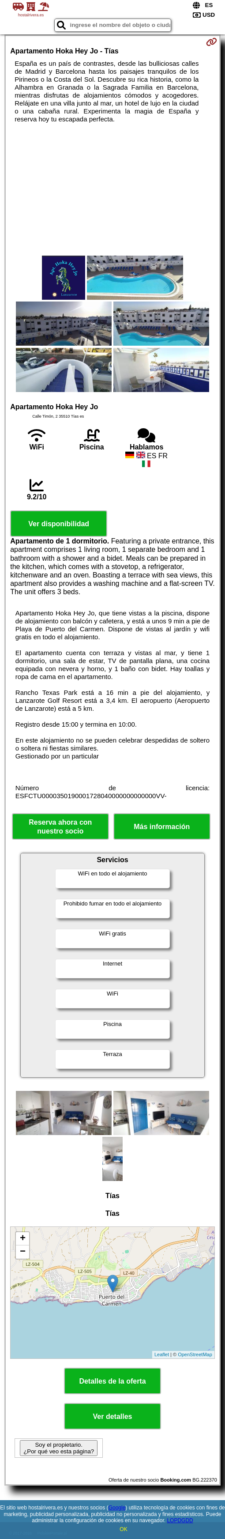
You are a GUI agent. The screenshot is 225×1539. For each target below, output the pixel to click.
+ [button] (23, 1238)
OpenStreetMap (195, 1354)
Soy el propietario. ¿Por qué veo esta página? (58, 1448)
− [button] (23, 1252)
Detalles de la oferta (112, 1381)
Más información (162, 826)
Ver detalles (112, 1416)
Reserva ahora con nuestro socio (60, 826)
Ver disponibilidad (58, 524)
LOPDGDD (180, 1520)
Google (117, 1508)
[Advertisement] (112, 189)
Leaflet (161, 1354)
